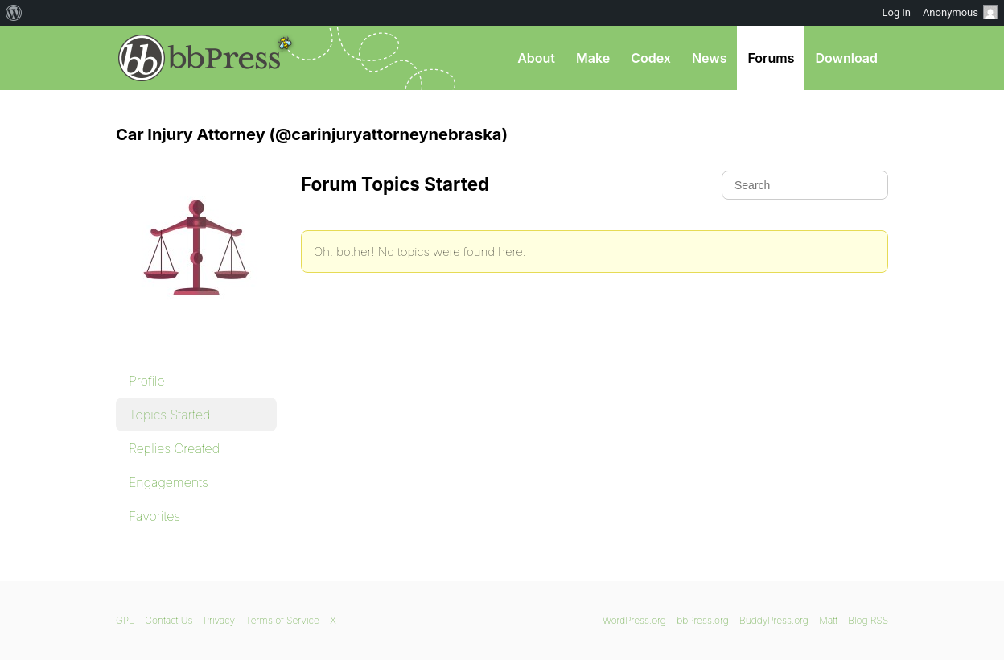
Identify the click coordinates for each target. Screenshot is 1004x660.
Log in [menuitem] (897, 12)
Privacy (219, 620)
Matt (828, 620)
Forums (770, 58)
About (536, 58)
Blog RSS (868, 620)
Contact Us (168, 620)
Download (846, 58)
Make (593, 58)
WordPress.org (634, 620)
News (709, 58)
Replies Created (174, 448)
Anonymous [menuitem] (960, 12)
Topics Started (169, 414)
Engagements (168, 482)
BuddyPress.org (774, 620)
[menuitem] (14, 13)
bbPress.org (199, 58)
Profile (147, 381)
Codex (651, 58)
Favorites (154, 516)
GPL (125, 620)
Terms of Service (282, 620)
